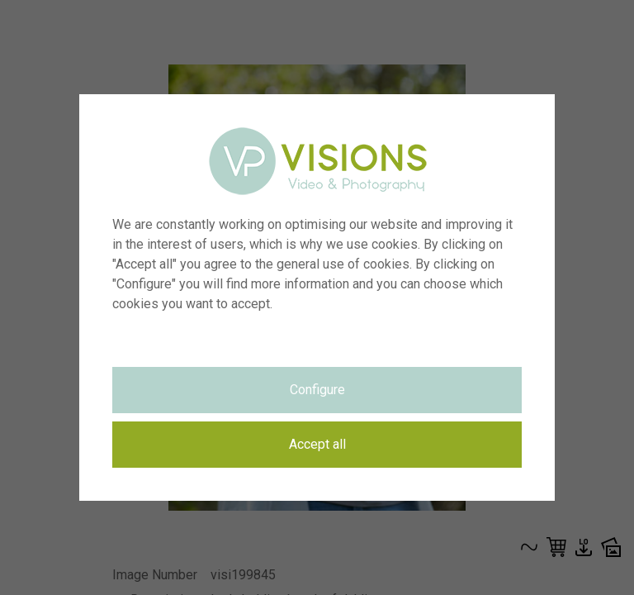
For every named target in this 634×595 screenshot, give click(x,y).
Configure (317, 389)
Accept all (317, 444)
